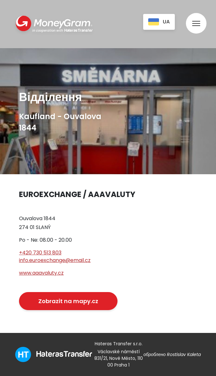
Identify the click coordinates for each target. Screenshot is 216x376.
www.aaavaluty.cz (41, 273)
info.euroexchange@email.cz (55, 260)
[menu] (196, 17)
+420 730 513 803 (40, 252)
